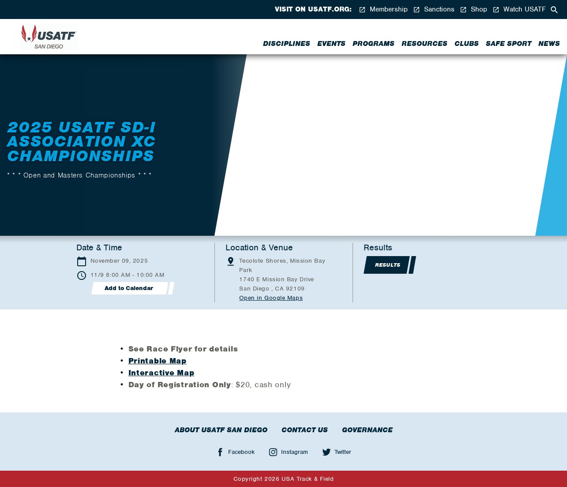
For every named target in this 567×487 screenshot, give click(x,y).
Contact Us (305, 430)
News (549, 43)
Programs (373, 43)
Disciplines (286, 43)
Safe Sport (508, 43)
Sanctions (433, 9)
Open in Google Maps (271, 298)
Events (331, 43)
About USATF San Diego (221, 430)
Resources (424, 43)
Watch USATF (519, 9)
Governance (367, 430)
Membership (383, 9)
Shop (473, 9)
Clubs (466, 43)
